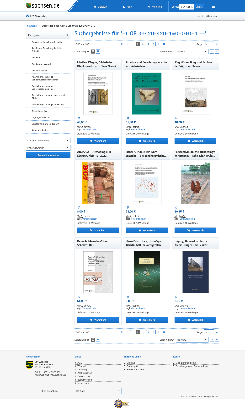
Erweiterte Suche (135, 369)
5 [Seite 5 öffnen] (153, 44)
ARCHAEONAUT (39, 70)
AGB (79, 363)
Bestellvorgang (84, 379)
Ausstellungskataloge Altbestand (48, 104)
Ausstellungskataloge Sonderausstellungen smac (45, 78)
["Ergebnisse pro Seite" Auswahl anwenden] (217, 44)
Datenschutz (83, 376)
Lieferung (82, 369)
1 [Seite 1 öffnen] (132, 44)
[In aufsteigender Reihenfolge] (217, 52)
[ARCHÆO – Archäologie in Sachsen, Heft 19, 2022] (98, 183)
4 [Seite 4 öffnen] (148, 44)
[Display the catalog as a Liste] (98, 52)
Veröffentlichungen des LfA (45, 123)
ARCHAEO (36, 57)
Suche (199, 7)
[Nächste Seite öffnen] (159, 44)
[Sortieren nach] (192, 51)
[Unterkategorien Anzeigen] (28, 42)
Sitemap (131, 363)
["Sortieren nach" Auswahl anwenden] (212, 52)
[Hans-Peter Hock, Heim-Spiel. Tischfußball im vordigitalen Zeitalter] (147, 272)
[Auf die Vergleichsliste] (79, 118)
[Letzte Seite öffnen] (164, 44)
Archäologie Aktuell (41, 64)
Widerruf (81, 366)
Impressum (83, 383)
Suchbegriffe (133, 366)
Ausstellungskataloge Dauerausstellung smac (43, 87)
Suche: (175, 6)
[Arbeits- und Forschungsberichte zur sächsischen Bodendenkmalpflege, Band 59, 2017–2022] (147, 93)
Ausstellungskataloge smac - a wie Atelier (49, 96)
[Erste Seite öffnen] (122, 44)
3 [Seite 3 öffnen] (143, 44)
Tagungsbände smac (42, 117)
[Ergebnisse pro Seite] (209, 44)
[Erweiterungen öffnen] (213, 6)
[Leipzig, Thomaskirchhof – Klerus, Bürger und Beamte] (196, 272)
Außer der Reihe (40, 130)
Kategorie (34, 35)
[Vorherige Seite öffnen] (127, 44)
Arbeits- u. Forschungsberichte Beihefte (47, 50)
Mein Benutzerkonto (186, 363)
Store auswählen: (49, 391)
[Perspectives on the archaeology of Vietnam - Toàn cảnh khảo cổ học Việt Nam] (196, 183)
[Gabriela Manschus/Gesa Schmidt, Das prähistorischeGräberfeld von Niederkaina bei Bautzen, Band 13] (98, 272)
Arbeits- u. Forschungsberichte (47, 41)
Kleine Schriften (40, 110)
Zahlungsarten (84, 373)
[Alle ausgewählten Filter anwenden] (48, 155)
